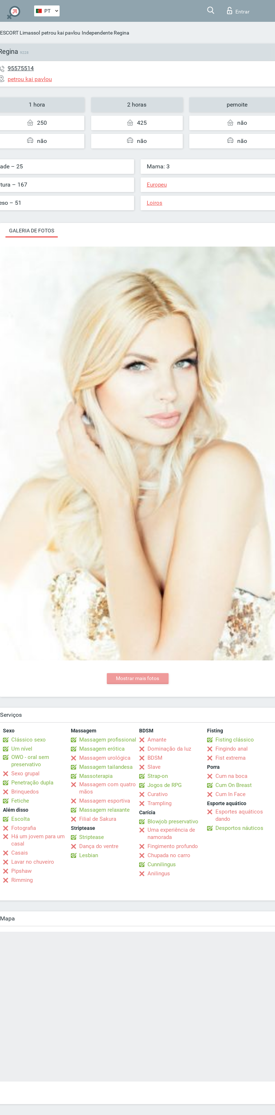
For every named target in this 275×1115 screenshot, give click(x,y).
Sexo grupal (25, 773)
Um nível (21, 749)
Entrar (238, 11)
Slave (154, 767)
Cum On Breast (233, 785)
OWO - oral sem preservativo (30, 761)
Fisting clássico (234, 739)
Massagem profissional (107, 739)
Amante (156, 739)
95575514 (21, 68)
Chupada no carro (168, 855)
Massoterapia (96, 776)
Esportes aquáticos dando (239, 815)
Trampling (159, 803)
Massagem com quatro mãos (107, 788)
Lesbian (88, 855)
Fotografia (23, 828)
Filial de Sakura (97, 819)
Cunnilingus (161, 864)
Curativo (157, 794)
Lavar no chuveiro (32, 862)
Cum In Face (230, 794)
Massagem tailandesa (106, 767)
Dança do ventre (98, 846)
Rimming (22, 880)
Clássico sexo (28, 739)
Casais (19, 853)
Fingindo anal (231, 749)
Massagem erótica (102, 749)
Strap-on (157, 776)
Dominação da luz (169, 749)
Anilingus (158, 873)
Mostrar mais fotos (137, 678)
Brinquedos (25, 791)
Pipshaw (21, 871)
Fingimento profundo (172, 846)
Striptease (91, 837)
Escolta (20, 819)
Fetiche (20, 801)
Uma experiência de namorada (171, 833)
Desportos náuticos (239, 828)
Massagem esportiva (104, 801)
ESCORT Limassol (20, 33)
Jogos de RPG (164, 785)
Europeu (157, 184)
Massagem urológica (104, 758)
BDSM (154, 758)
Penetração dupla (32, 782)
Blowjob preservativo (172, 821)
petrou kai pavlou (60, 33)
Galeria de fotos (31, 230)
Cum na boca (231, 776)
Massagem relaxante (104, 810)
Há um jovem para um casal (38, 840)
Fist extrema (230, 758)
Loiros (154, 203)
